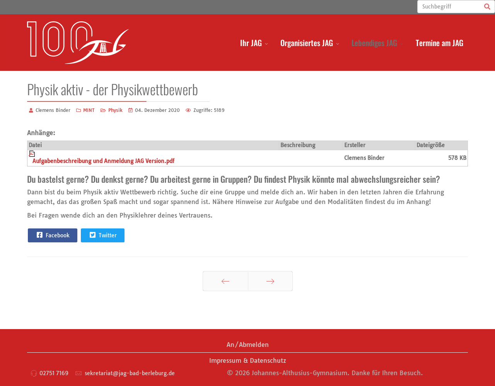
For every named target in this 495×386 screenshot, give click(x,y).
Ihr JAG (251, 42)
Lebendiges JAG (374, 42)
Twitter (102, 235)
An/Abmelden (248, 344)
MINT (89, 110)
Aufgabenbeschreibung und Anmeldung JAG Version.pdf (103, 161)
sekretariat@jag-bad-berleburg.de (130, 373)
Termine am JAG (439, 42)
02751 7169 (53, 373)
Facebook (52, 235)
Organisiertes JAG (306, 42)
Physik (115, 110)
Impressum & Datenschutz (247, 360)
